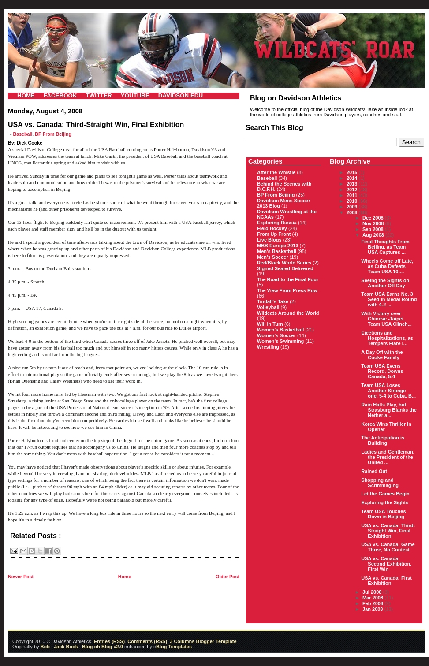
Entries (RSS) (109, 641)
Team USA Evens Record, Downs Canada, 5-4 (382, 371)
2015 (353, 172)
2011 (353, 195)
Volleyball (268, 307)
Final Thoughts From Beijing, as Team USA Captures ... (385, 247)
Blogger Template (215, 641)
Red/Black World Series (284, 262)
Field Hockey (272, 228)
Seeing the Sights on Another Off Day (385, 283)
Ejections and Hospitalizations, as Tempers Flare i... (387, 338)
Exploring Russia (277, 222)
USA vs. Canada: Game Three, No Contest (387, 547)
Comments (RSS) (147, 641)
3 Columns (182, 641)
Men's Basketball (276, 251)
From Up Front (274, 234)
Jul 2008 (372, 592)
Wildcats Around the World (288, 313)
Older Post (227, 576)
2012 (353, 189)
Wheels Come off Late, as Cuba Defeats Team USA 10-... (387, 266)
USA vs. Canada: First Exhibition (386, 580)
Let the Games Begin (385, 493)
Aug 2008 (373, 235)
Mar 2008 (373, 597)
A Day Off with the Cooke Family (382, 355)
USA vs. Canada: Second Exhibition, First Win (386, 564)
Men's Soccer (272, 257)
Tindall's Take (272, 301)
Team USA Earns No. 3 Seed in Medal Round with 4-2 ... (389, 299)
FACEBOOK (60, 95)
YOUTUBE (135, 95)
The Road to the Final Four (287, 279)
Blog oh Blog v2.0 (102, 646)
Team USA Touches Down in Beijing (383, 514)
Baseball (23, 134)
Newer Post (21, 576)
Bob (45, 646)
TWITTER (99, 95)
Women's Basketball (280, 329)
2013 (353, 183)
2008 (353, 212)
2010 (353, 201)
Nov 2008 (373, 223)
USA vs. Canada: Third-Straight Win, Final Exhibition (388, 531)
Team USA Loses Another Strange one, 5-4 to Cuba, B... (388, 390)
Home (124, 576)
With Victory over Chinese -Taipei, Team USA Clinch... (386, 319)
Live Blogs (269, 239)
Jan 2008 (373, 609)
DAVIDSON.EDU (180, 95)
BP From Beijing (53, 134)
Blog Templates (174, 646)
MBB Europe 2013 (277, 245)
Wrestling (268, 347)
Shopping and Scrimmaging (380, 482)
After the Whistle (276, 172)
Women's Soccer (276, 335)
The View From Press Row (287, 290)
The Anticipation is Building (382, 440)
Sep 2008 (373, 229)
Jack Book (66, 646)
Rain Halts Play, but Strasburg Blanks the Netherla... (389, 410)
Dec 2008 (373, 217)
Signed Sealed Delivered (285, 268)
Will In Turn (270, 324)
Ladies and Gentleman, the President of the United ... (387, 457)
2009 (353, 206)
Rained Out (374, 471)
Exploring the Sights (384, 502)
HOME (26, 95)
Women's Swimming (280, 341)
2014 (353, 178)
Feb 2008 (373, 603)
